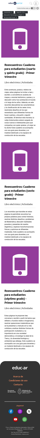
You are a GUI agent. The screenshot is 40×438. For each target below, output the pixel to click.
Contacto (18, 384)
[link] (36, 3)
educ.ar (8, 427)
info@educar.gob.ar (25, 434)
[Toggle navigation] (2, 1)
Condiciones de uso (18, 380)
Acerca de (18, 376)
